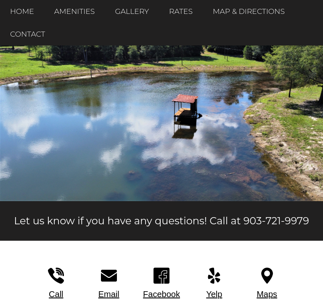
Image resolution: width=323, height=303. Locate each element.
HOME (22, 11)
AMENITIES (74, 11)
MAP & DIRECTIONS (249, 11)
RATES (181, 11)
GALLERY (132, 11)
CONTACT (27, 33)
